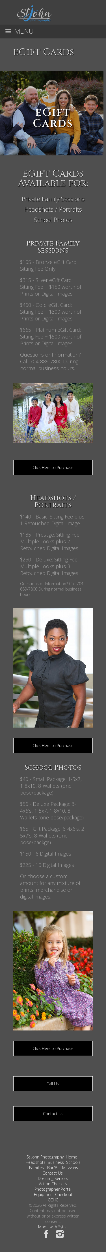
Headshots (35, 1162)
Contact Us (53, 1113)
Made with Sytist (53, 1226)
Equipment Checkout (53, 1194)
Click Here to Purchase (53, 467)
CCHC (53, 1200)
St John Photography (45, 1157)
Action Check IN (53, 1183)
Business (56, 1162)
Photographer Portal (53, 1189)
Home (71, 1157)
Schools (73, 1162)
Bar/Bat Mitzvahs (62, 1167)
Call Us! (53, 1083)
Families (36, 1167)
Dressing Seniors (53, 1178)
